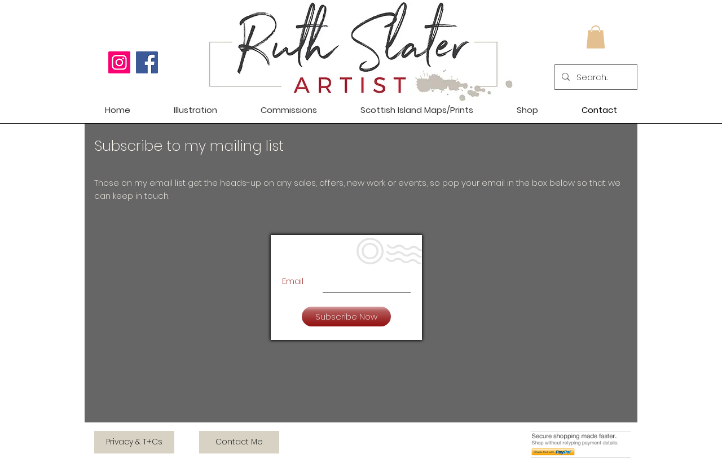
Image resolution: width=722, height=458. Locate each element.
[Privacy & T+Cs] (134, 442)
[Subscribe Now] (346, 316)
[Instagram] (119, 62)
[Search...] (594, 77)
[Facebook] (147, 62)
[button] (595, 37)
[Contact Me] (239, 442)
